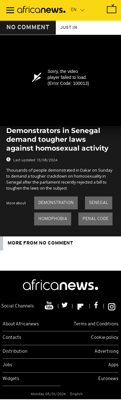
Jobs (7, 365)
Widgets (11, 379)
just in (68, 27)
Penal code (95, 219)
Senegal (98, 203)
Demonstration (56, 203)
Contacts (12, 337)
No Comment (28, 28)
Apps (113, 365)
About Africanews (21, 324)
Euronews (108, 379)
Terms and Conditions (96, 324)
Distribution (15, 351)
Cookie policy (104, 337)
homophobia (52, 219)
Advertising (106, 351)
